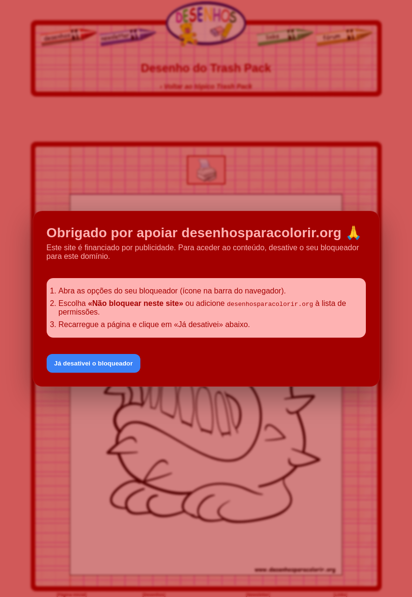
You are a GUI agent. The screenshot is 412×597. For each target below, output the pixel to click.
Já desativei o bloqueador (93, 363)
